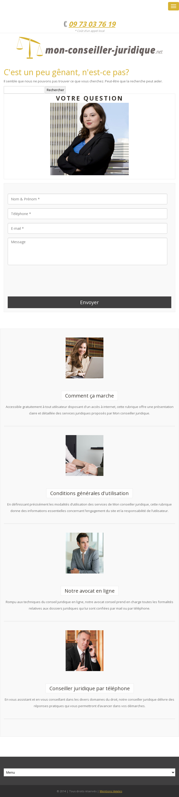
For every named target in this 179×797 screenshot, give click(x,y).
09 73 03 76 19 (92, 24)
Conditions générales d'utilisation (89, 493)
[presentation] (45, 278)
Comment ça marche (89, 395)
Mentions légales (111, 791)
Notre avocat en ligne (90, 590)
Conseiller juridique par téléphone (89, 688)
